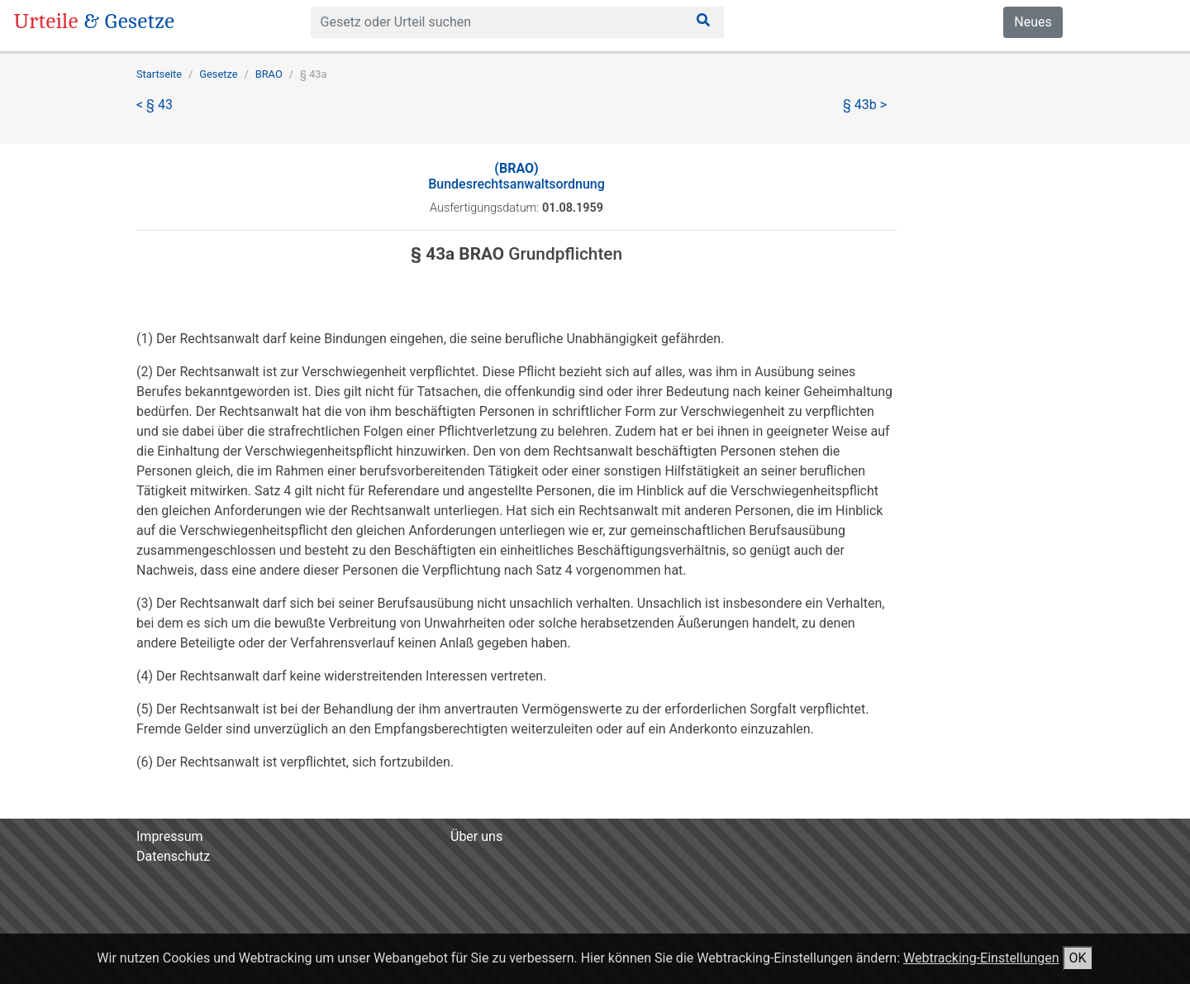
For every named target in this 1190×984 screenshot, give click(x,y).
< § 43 (154, 104)
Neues (1032, 22)
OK (1078, 958)
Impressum (169, 836)
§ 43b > (865, 104)
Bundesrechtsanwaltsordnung (516, 176)
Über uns (476, 836)
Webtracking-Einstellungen (981, 958)
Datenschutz (173, 856)
